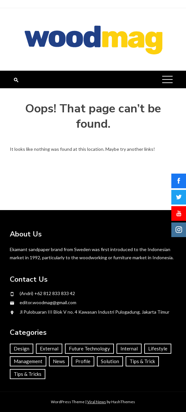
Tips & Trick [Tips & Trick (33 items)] (142, 361)
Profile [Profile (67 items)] (82, 361)
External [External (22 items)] (49, 348)
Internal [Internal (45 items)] (129, 348)
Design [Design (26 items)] (21, 348)
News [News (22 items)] (59, 361)
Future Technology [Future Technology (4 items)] (89, 348)
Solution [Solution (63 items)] (110, 361)
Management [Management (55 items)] (28, 361)
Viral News (96, 401)
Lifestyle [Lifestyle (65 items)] (157, 348)
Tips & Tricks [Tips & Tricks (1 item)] (27, 374)
